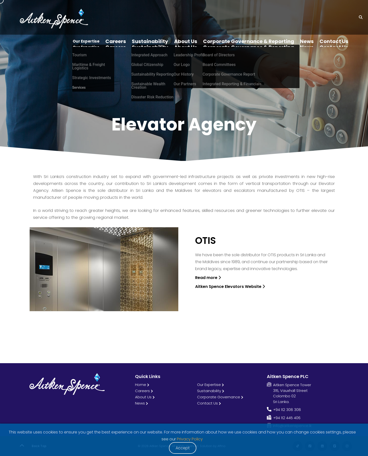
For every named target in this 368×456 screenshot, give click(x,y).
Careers (142, 390)
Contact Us (207, 403)
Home (140, 384)
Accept (183, 448)
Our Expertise (209, 384)
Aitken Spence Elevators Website (230, 286)
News (140, 403)
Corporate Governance (218, 397)
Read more (208, 277)
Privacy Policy (190, 439)
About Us (143, 397)
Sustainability (209, 390)
